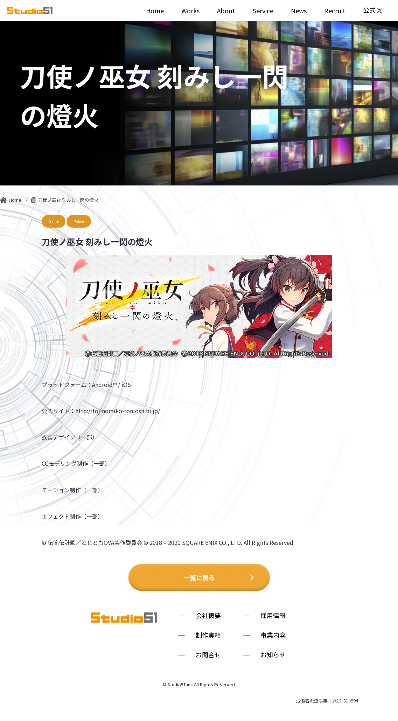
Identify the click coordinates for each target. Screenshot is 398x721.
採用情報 (273, 616)
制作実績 (208, 635)
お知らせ (273, 655)
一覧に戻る (199, 577)
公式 (372, 10)
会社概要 (208, 616)
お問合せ (208, 655)
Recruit (334, 10)
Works (190, 10)
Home (155, 10)
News (299, 10)
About (226, 10)
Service (263, 10)
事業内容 (273, 635)
